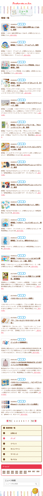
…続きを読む (13, 35)
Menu (40, 1)
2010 (25, 473)
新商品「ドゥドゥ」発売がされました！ (24, 240)
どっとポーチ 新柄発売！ (19, 342)
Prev (10, 421)
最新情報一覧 (10, 428)
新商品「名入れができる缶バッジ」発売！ (25, 205)
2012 (16, 473)
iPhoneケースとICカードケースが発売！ (25, 404)
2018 (29, 471)
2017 (33, 471)
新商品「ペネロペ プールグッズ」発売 (24, 45)
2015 (4, 473)
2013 (12, 473)
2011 (20, 473)
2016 (37, 471)
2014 (8, 473)
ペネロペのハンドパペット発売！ (22, 298)
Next (32, 421)
